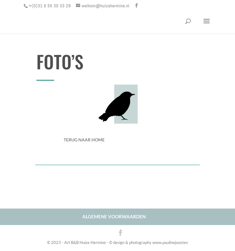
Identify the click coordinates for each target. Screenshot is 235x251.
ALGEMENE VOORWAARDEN (114, 216)
